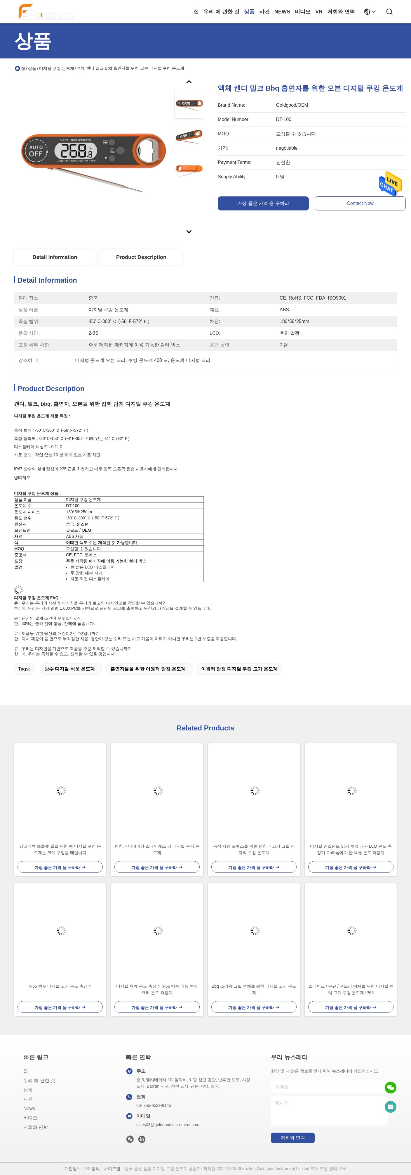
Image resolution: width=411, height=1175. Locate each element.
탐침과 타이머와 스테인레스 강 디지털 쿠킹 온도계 (157, 849)
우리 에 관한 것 (221, 12)
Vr (319, 12)
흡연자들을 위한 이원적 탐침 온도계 (148, 668)
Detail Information (54, 257)
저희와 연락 (341, 12)
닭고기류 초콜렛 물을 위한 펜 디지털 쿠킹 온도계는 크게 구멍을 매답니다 (60, 849)
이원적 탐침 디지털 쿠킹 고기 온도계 (239, 668)
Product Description (141, 257)
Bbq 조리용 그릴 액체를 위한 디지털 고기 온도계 (254, 989)
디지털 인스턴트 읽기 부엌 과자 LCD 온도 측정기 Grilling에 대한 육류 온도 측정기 (350, 849)
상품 (249, 12)
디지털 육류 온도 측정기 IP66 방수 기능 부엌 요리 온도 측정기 (157, 989)
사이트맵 (112, 1168)
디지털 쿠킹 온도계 (56, 68)
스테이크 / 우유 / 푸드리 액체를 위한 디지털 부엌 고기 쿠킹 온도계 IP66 (351, 989)
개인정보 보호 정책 (82, 1168)
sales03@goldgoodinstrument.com (167, 1124)
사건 (264, 12)
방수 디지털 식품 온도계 (69, 668)
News (282, 12)
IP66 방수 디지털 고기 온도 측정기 (60, 986)
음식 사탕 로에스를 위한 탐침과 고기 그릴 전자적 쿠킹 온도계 (254, 849)
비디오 (303, 12)
